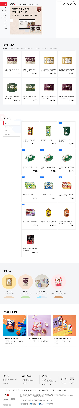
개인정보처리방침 (16, 390)
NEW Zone (7, 123)
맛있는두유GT (31, 48)
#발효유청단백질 (8, 343)
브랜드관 (25, 4)
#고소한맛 (68, 341)
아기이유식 (16, 48)
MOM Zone (7, 130)
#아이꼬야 (32, 341)
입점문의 (39, 390)
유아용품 (36, 4)
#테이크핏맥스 (57, 341)
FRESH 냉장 (23, 48)
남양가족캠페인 (45, 390)
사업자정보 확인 (50, 394)
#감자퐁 (42, 341)
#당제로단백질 (13, 341)
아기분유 (5, 48)
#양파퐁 (46, 341)
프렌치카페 (38, 48)
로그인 (70, 1)
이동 (13, 399)
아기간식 (11, 48)
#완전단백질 (20, 341)
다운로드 (24, 383)
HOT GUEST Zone (9, 127)
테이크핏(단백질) (53, 48)
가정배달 (31, 4)
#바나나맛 (56, 343)
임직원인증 (59, 390)
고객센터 (44, 376)
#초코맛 (63, 341)
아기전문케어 (59, 0)
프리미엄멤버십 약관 (25, 390)
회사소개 (5, 390)
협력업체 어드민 (33, 390)
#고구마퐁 (37, 341)
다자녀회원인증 (52, 390)
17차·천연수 (45, 48)
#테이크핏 (7, 341)
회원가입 (74, 1)
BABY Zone (7, 134)
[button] (11, 20)
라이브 (20, 4)
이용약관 (9, 390)
